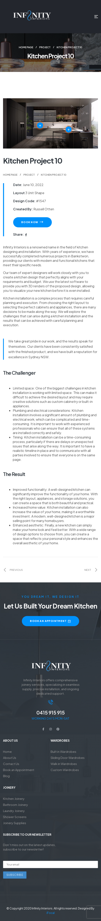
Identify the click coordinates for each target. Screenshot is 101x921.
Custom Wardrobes (65, 770)
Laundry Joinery (14, 811)
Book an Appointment (18, 770)
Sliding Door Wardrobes (68, 757)
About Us (9, 757)
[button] (32, 222)
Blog (6, 776)
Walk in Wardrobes (64, 764)
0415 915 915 (50, 712)
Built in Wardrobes (63, 751)
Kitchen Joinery (13, 798)
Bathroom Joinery (15, 805)
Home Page (26, 47)
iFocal (51, 913)
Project (45, 47)
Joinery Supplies (14, 823)
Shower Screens (15, 817)
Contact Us (11, 764)
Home (7, 751)
